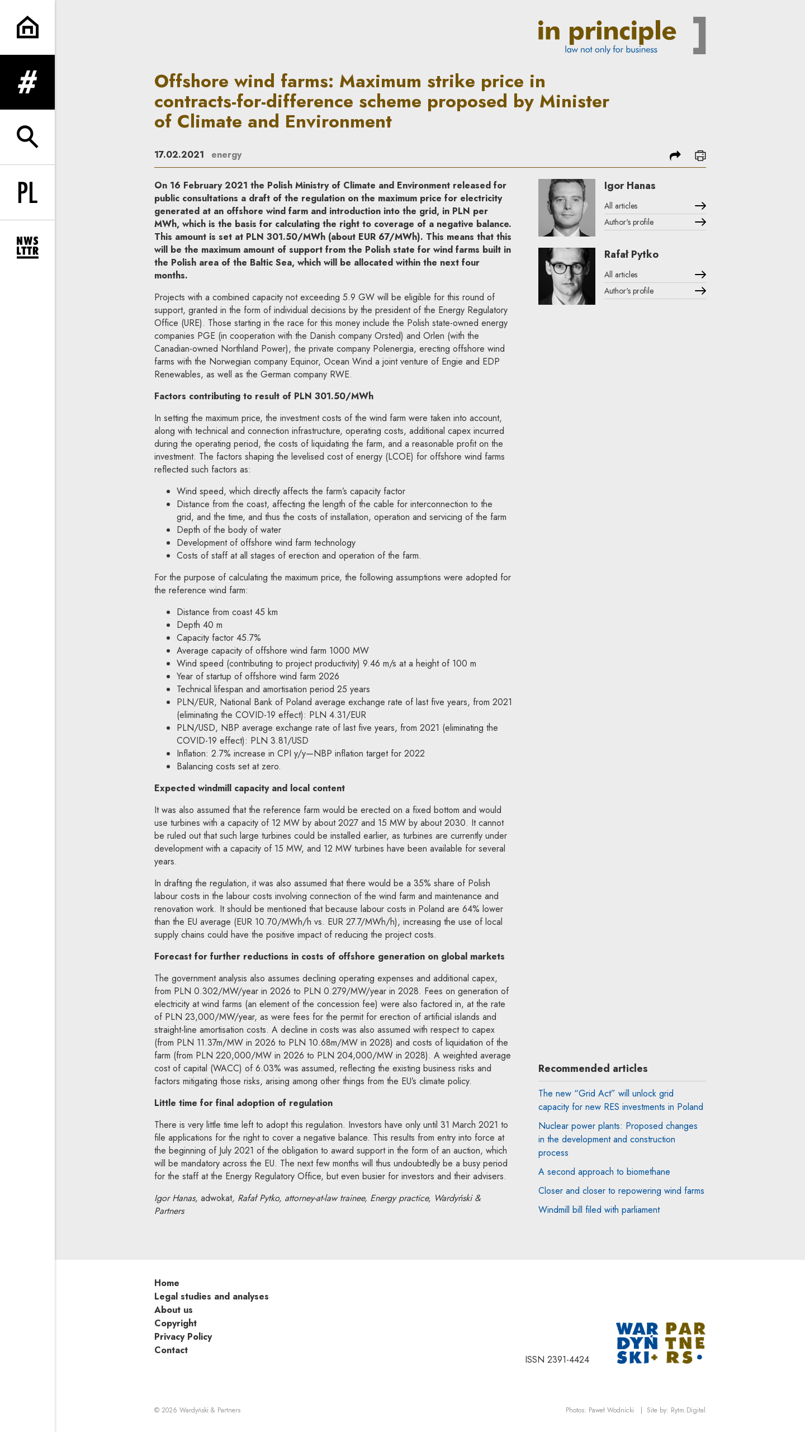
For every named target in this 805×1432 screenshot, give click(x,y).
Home (166, 1283)
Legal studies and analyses (211, 1296)
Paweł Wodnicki (611, 1410)
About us (173, 1309)
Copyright (175, 1323)
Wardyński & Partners (209, 1410)
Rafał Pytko (631, 254)
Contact (171, 1350)
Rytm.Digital (688, 1410)
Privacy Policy (183, 1336)
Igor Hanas (630, 185)
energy (226, 154)
